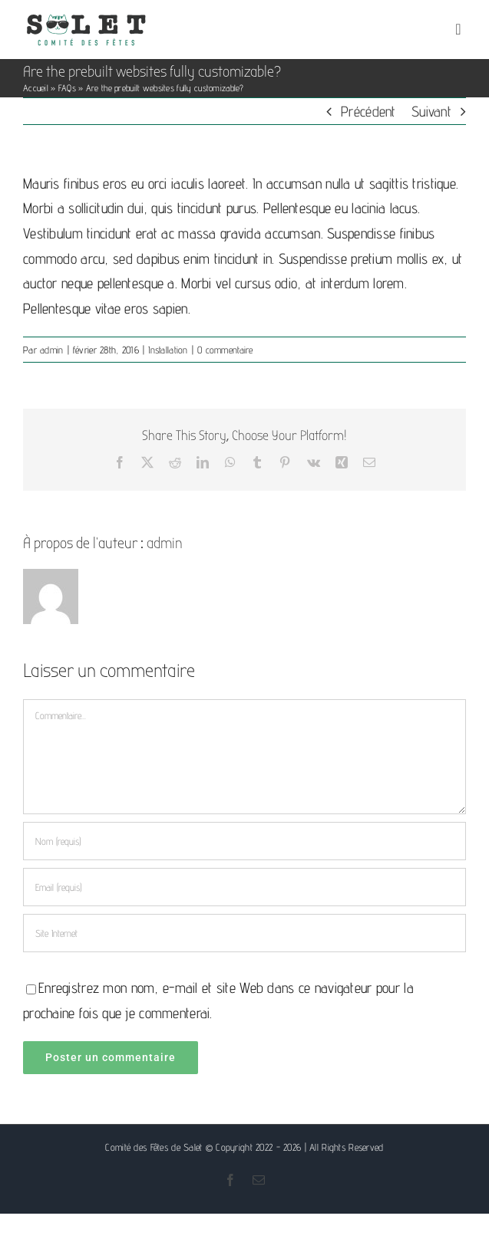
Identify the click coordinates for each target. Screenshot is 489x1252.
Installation (167, 349)
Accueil (35, 88)
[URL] (244, 933)
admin (51, 349)
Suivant (431, 111)
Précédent (368, 111)
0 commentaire (225, 349)
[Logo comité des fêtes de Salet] (86, 18)
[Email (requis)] (244, 887)
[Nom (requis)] (244, 841)
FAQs (67, 88)
